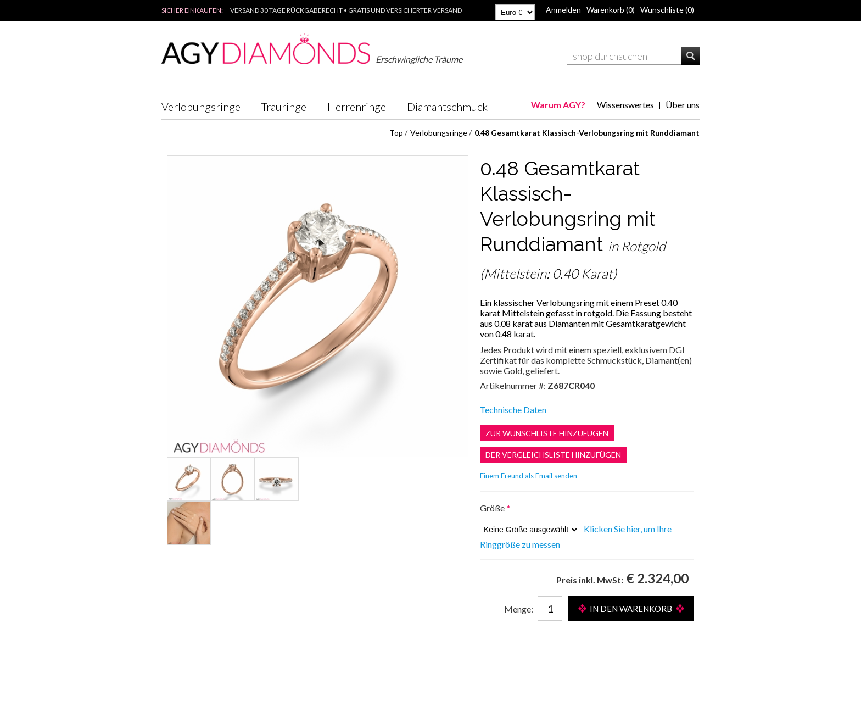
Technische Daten (513, 409)
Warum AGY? (558, 104)
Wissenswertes (625, 104)
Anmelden (563, 9)
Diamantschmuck (447, 106)
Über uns (683, 104)
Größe (493, 508)
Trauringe (283, 106)
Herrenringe (356, 106)
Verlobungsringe (201, 106)
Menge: (518, 609)
